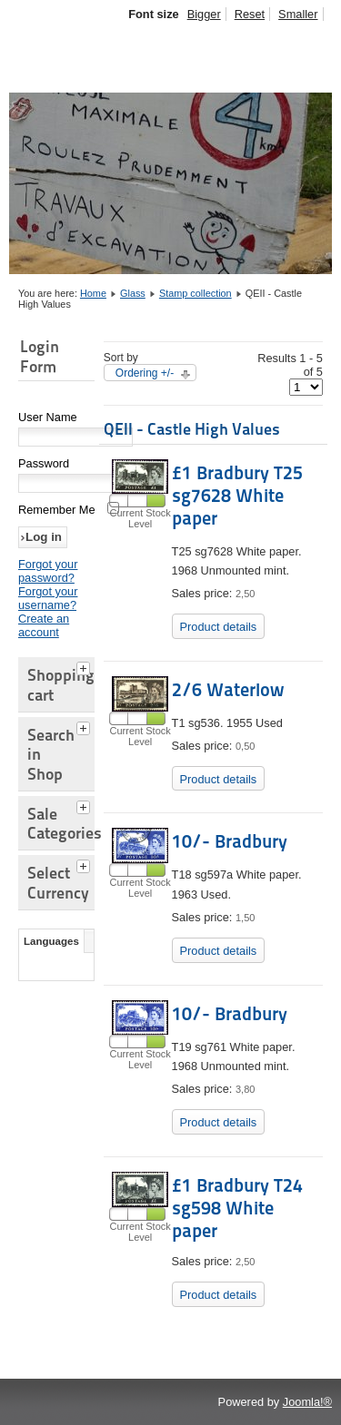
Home (93, 293)
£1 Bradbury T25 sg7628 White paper (237, 495)
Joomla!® (307, 1402)
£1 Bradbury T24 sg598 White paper (237, 1208)
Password (43, 463)
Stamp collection (195, 293)
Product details (218, 627)
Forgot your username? (47, 598)
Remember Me (56, 509)
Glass (132, 293)
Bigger (204, 14)
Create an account (43, 625)
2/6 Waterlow (228, 690)
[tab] (85, 666)
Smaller (297, 14)
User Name (47, 417)
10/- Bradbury (229, 841)
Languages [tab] (51, 941)
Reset (250, 14)
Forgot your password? (47, 571)
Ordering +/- (144, 373)
